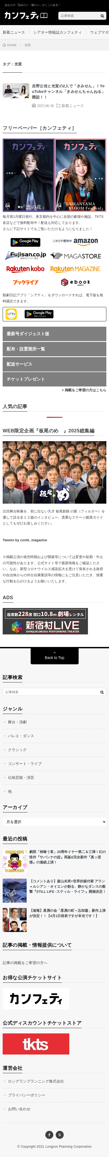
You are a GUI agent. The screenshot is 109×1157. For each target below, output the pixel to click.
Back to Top (54, 657)
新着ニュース (14, 32)
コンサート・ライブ (25, 763)
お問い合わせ (19, 1109)
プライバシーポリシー (26, 1095)
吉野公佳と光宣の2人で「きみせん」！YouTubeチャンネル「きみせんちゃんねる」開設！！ (68, 91)
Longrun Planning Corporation (68, 1146)
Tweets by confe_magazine (25, 540)
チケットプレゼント (26, 379)
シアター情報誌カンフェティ (57, 32)
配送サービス (19, 364)
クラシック (17, 750)
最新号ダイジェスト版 (28, 333)
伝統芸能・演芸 (21, 777)
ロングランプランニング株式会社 (36, 1081)
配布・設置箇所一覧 (26, 349)
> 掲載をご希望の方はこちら (84, 390)
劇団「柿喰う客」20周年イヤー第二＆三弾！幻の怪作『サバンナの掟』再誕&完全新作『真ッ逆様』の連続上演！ (67, 857)
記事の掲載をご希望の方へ (25, 963)
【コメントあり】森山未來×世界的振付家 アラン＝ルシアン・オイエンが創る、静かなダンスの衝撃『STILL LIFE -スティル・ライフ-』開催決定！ (67, 886)
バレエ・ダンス (21, 736)
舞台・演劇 (17, 722)
